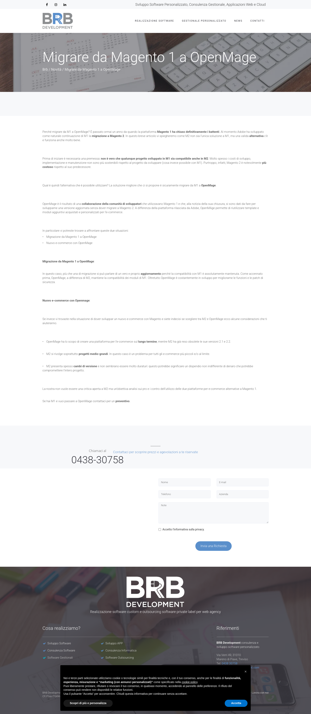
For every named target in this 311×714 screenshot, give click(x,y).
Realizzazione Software (154, 20)
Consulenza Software (61, 650)
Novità (56, 69)
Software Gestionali (60, 657)
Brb (45, 69)
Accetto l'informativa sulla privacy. (181, 529)
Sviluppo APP (114, 643)
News (238, 20)
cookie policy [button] (189, 682)
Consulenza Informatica (121, 650)
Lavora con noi (260, 692)
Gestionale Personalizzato (204, 20)
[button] (245, 671)
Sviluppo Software (59, 643)
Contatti (257, 20)
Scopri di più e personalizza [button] (88, 703)
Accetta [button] (236, 703)
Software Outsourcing (120, 657)
